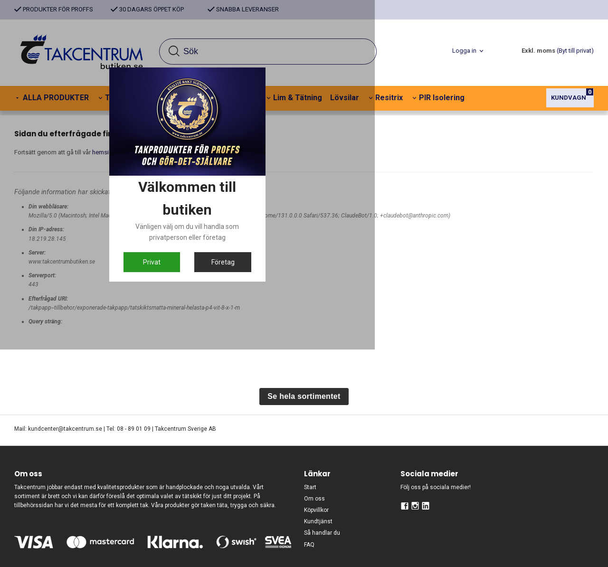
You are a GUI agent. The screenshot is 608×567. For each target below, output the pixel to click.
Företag (350, 369)
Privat (257, 369)
